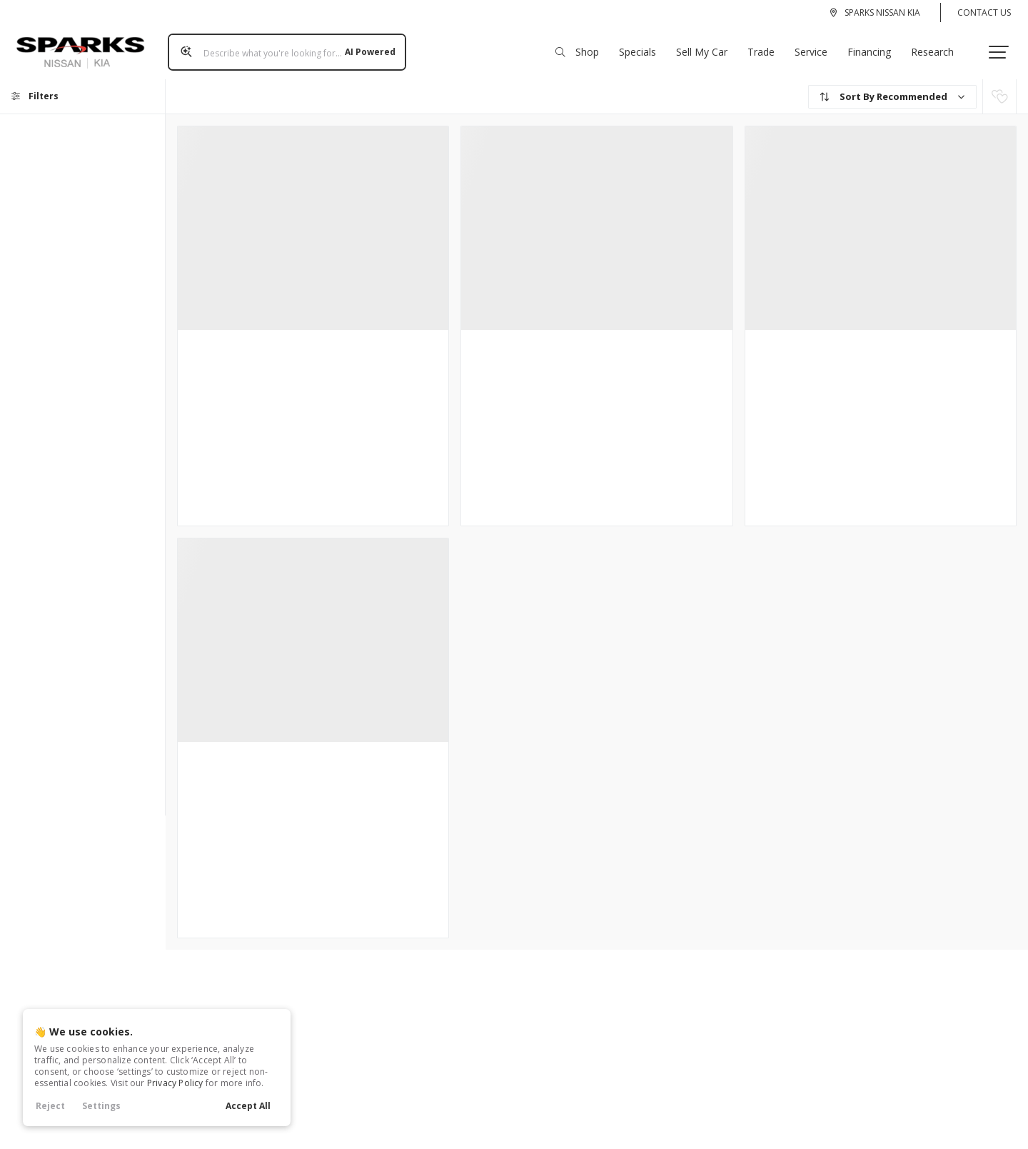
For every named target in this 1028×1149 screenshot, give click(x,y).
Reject (50, 1106)
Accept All (248, 1106)
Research (936, 47)
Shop (581, 47)
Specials (641, 47)
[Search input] (282, 48)
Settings (101, 1106)
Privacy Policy (175, 1083)
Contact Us (984, 12)
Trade (765, 47)
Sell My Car (706, 47)
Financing (873, 47)
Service (815, 47)
